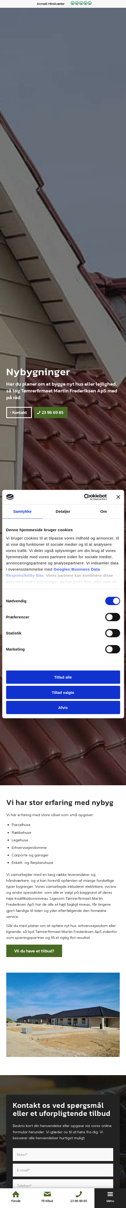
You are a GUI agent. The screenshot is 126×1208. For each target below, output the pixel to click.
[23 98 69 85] (51, 412)
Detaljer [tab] (63, 511)
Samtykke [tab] (22, 511)
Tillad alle (63, 677)
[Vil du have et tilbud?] (34, 951)
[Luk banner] (118, 497)
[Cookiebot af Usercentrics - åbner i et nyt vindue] (84, 497)
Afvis (63, 707)
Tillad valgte (63, 692)
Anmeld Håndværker (50, 4)
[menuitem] (50, 4)
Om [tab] (103, 511)
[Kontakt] (19, 412)
